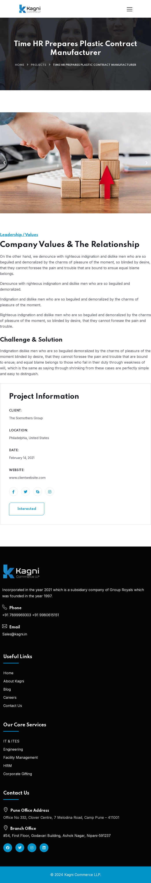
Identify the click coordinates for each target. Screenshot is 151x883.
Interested (26, 509)
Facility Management (20, 757)
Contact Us (12, 705)
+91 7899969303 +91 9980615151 (30, 615)
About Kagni (13, 681)
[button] (4, 163)
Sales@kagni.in (14, 634)
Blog (7, 689)
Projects (38, 65)
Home (19, 65)
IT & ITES (11, 741)
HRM (7, 765)
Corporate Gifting (17, 774)
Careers (10, 697)
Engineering (13, 749)
